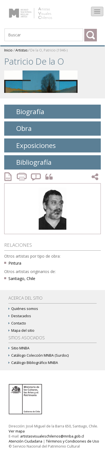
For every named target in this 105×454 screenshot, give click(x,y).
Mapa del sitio (21, 330)
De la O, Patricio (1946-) (48, 50)
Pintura (14, 263)
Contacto (17, 323)
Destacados (19, 316)
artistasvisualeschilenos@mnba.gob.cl (52, 436)
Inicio (8, 50)
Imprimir (22, 176)
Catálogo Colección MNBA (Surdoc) (38, 355)
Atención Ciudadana (25, 441)
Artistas (21, 50)
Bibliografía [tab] (30, 162)
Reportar (36, 176)
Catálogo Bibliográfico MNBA (33, 362)
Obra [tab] (20, 128)
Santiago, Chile (21, 278)
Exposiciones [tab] (32, 145)
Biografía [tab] (26, 111)
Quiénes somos (23, 308)
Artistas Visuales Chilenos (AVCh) (36, 10)
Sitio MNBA (18, 348)
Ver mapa (17, 431)
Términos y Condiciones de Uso (72, 441)
